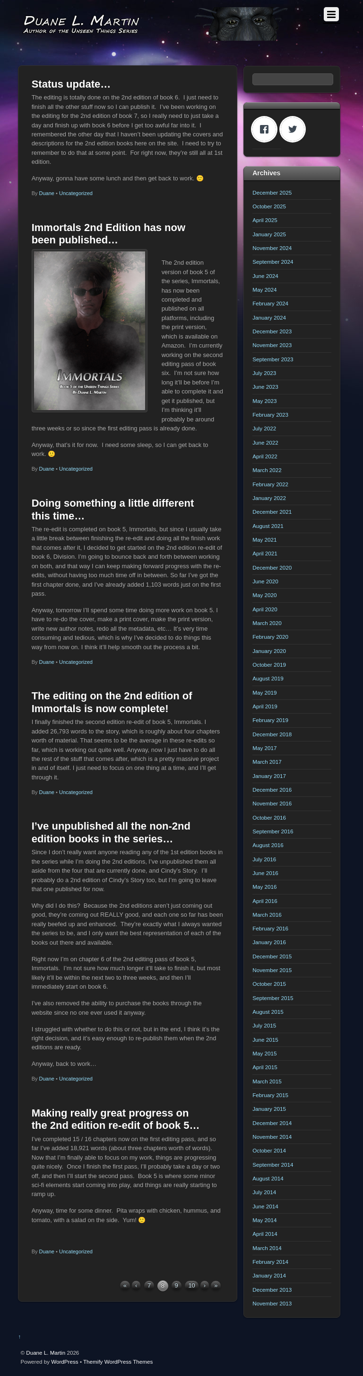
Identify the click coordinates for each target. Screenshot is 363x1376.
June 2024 (265, 276)
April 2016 (264, 901)
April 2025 (264, 220)
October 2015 (269, 984)
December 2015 (272, 956)
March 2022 (267, 470)
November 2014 (272, 1137)
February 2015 (270, 1095)
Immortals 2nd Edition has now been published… (108, 234)
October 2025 (269, 206)
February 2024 (270, 303)
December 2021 (272, 512)
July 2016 (264, 859)
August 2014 (267, 1178)
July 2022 (264, 428)
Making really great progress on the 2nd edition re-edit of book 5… (116, 1119)
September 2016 (272, 831)
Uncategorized (76, 193)
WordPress (64, 1361)
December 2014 (272, 1123)
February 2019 (270, 720)
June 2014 (265, 1206)
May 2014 (264, 1220)
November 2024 (272, 248)
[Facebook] (266, 129)
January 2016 (269, 942)
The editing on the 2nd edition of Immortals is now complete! (112, 702)
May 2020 (264, 595)
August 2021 (267, 526)
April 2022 (264, 456)
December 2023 (272, 331)
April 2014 (264, 1234)
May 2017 (264, 748)
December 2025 (272, 192)
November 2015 (272, 970)
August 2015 (267, 1012)
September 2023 (272, 359)
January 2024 (269, 317)
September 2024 (272, 262)
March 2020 (267, 623)
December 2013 (272, 1290)
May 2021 (264, 539)
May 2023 (264, 401)
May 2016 (264, 887)
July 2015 (264, 1025)
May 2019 (264, 692)
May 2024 (264, 289)
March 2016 (267, 914)
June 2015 (265, 1039)
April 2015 (264, 1067)
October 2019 (269, 664)
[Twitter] (295, 129)
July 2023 (264, 373)
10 (191, 1285)
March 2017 (267, 762)
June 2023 (265, 387)
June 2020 (265, 581)
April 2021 (264, 553)
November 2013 (272, 1303)
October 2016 (269, 817)
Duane (46, 193)
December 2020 (272, 567)
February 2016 (270, 928)
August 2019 (267, 678)
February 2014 (270, 1262)
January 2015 (269, 1109)
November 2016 (272, 803)
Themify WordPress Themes (118, 1361)
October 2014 (269, 1150)
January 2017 (269, 776)
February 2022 (270, 484)
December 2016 (272, 789)
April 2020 (264, 609)
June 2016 (265, 873)
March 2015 (267, 1081)
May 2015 (264, 1053)
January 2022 (269, 498)
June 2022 (265, 442)
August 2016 (267, 845)
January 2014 (269, 1275)
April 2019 (264, 706)
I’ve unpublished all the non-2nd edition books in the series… (111, 832)
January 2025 (269, 234)
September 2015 (272, 998)
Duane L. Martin (45, 1352)
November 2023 (272, 345)
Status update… (71, 84)
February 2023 (270, 414)
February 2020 (270, 637)
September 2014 (272, 1165)
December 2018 (272, 734)
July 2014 (264, 1192)
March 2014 (267, 1248)
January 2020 (269, 651)
